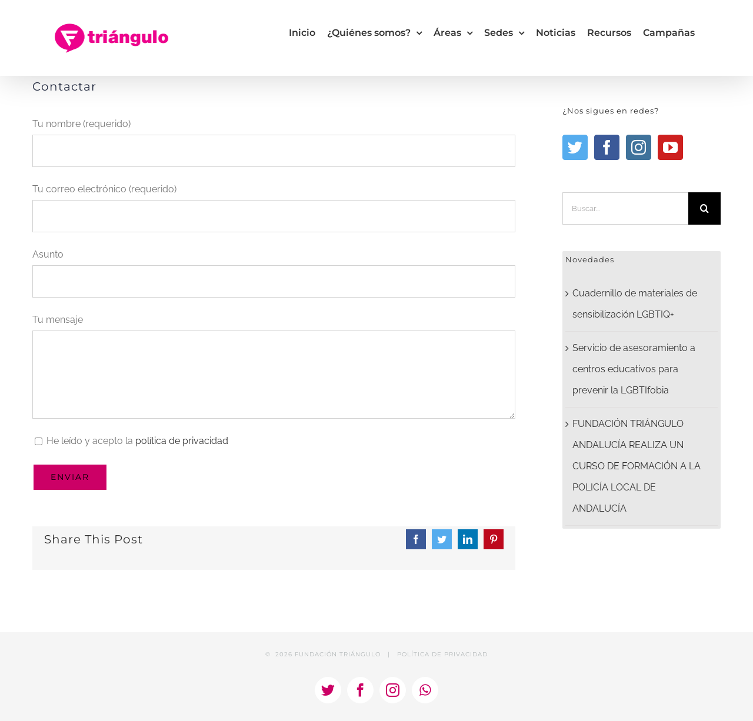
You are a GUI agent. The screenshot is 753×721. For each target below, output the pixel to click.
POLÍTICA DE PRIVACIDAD (442, 654)
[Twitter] (575, 147)
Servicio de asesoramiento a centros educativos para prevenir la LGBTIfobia (633, 369)
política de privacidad (181, 440)
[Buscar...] (625, 208)
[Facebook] (606, 147)
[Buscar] (704, 208)
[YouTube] (670, 147)
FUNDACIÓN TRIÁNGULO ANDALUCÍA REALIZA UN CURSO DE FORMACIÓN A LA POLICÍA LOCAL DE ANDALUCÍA (636, 466)
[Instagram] (638, 147)
